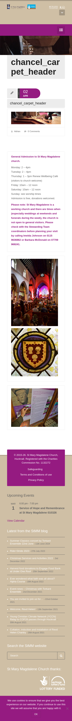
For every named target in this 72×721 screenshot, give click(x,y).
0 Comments (34, 131)
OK (36, 714)
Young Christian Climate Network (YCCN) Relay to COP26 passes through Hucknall (33, 618)
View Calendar (16, 520)
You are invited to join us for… (26, 599)
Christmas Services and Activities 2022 (31, 558)
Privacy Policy (36, 480)
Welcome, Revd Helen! (23, 609)
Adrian (17, 131)
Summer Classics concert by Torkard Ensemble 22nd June (30, 542)
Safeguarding (35, 469)
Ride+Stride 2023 (19, 550)
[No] (67, 708)
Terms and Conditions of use (36, 474)
